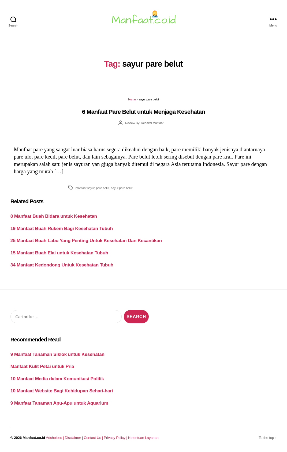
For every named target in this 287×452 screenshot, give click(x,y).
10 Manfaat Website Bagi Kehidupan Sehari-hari (61, 390)
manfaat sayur (85, 188)
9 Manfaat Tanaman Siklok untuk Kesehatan (57, 354)
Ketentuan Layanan (143, 438)
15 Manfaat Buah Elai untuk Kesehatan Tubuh (59, 252)
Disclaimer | (74, 438)
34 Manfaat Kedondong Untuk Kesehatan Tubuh (61, 265)
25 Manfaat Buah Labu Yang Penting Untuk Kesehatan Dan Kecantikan (86, 240)
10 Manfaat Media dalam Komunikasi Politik (57, 378)
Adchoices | (55, 438)
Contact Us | (94, 438)
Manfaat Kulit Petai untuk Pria (42, 366)
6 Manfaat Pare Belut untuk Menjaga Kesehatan (143, 111)
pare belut (102, 188)
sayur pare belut (121, 188)
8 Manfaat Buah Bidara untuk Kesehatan (53, 216)
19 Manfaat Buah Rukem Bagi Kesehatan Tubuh (61, 228)
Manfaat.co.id (34, 438)
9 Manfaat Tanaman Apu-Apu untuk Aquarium (59, 403)
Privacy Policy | (116, 438)
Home (132, 99)
